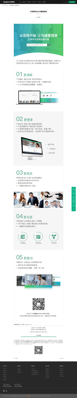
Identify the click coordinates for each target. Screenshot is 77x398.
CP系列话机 (19, 372)
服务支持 (29, 2)
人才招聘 (4, 378)
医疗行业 (47, 378)
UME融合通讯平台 (34, 370)
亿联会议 (33, 368)
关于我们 (39, 2)
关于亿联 (5, 366)
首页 (3, 5)
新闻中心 (7, 5)
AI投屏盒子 (19, 370)
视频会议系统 (32, 331)
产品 (20, 2)
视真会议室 (48, 376)
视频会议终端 (44, 331)
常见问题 (61, 370)
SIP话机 (33, 342)
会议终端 (19, 368)
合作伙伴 (34, 2)
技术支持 (61, 368)
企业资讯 (38, 17)
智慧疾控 (47, 374)
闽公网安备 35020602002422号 (35, 396)
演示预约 (72, 2)
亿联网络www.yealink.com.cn (26, 324)
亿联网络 (40, 329)
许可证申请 (62, 376)
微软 (36, 341)
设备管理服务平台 (34, 374)
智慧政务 (47, 368)
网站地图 (44, 329)
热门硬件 (19, 366)
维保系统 (61, 374)
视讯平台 (33, 366)
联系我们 (4, 376)
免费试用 (44, 2)
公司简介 (4, 368)
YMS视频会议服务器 (35, 372)
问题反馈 (61, 372)
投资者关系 (5, 374)
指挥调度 (47, 372)
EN (64, 2)
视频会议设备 (38, 331)
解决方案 (24, 2)
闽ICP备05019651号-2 (46, 396)
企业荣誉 (4, 370)
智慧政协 (47, 370)
